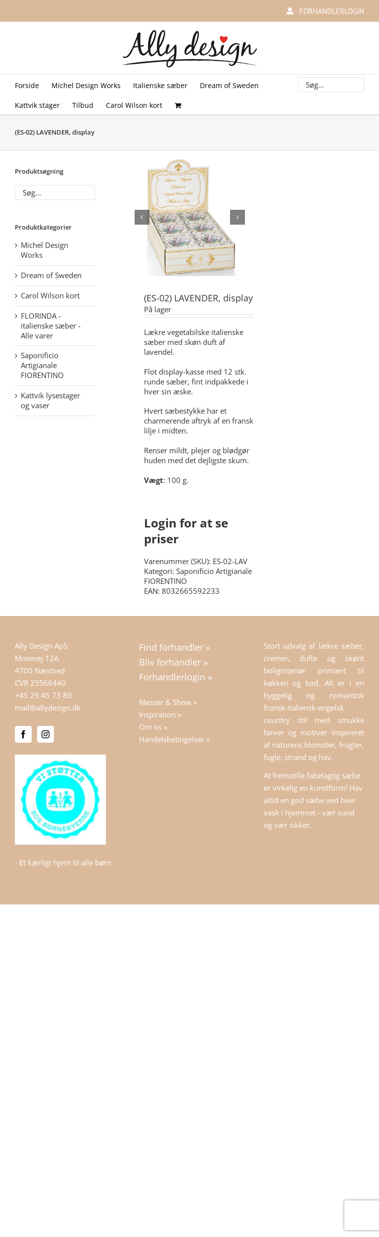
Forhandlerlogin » (175, 676)
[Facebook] (23, 733)
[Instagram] (45, 733)
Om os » (153, 726)
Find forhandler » (174, 646)
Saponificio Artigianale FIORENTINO (198, 575)
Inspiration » (160, 714)
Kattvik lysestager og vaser (50, 400)
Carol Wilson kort (50, 295)
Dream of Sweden (51, 275)
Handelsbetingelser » (174, 739)
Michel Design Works (44, 250)
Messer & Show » (168, 702)
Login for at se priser (186, 530)
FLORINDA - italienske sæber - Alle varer (51, 325)
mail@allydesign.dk (48, 707)
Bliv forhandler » (173, 661)
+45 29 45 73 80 (43, 695)
